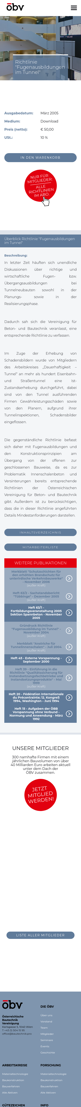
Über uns (46, 1015)
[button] (74, 8)
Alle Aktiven (9, 1092)
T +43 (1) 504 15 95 (13, 1030)
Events (45, 1046)
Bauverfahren (11, 1086)
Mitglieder (47, 1033)
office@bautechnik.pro (17, 1033)
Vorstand (46, 1021)
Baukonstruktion (13, 1080)
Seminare (47, 1040)
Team (44, 1027)
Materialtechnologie (15, 1074)
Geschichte (48, 1052)
